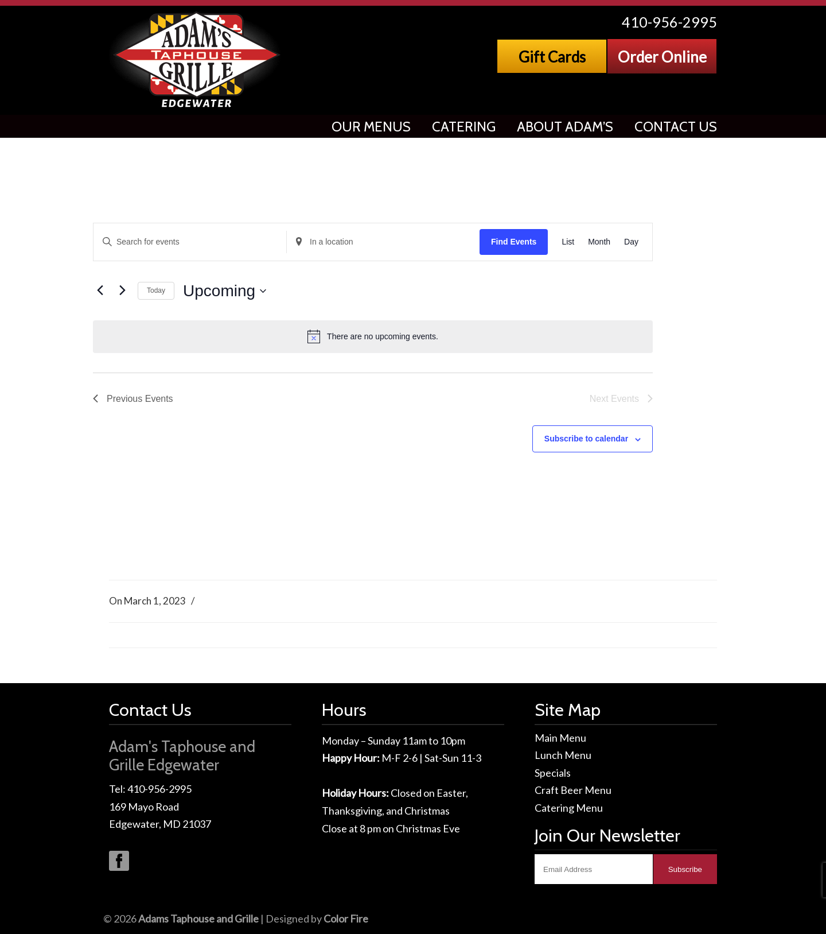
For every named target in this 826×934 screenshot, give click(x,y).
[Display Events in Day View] (631, 242)
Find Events (513, 241)
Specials (553, 772)
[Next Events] (122, 290)
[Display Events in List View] (568, 242)
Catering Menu (569, 807)
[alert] (373, 336)
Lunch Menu (563, 755)
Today (156, 290)
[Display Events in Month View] (599, 242)
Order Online (662, 57)
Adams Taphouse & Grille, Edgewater (197, 60)
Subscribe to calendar (586, 438)
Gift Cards (552, 57)
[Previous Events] (100, 290)
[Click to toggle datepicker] (224, 291)
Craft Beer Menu (573, 790)
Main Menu (560, 737)
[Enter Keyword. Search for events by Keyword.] (189, 242)
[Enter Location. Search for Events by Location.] (383, 242)
